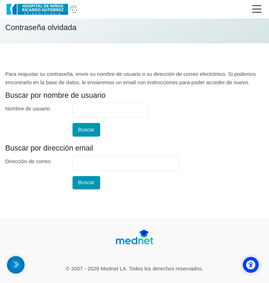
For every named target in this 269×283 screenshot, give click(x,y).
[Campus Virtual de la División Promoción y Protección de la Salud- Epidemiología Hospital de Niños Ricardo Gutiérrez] (43, 9)
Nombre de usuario (27, 108)
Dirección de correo (28, 161)
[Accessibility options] (251, 265)
